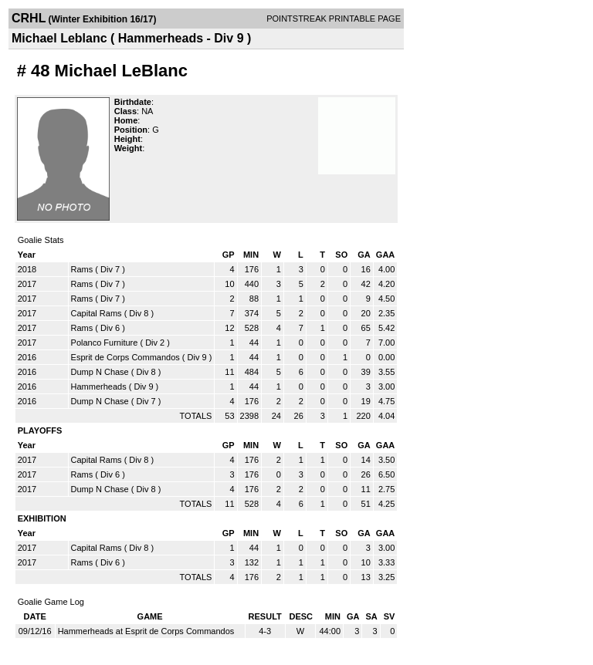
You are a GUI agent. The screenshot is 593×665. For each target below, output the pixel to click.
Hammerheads (99, 386)
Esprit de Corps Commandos (125, 357)
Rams (82, 269)
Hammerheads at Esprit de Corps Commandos (146, 631)
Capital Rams (96, 313)
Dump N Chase (100, 371)
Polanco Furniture (104, 342)
